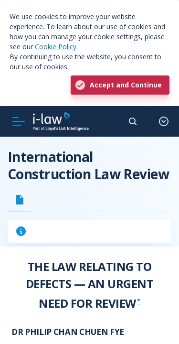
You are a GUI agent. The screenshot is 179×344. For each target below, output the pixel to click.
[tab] (20, 199)
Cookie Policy (55, 46)
